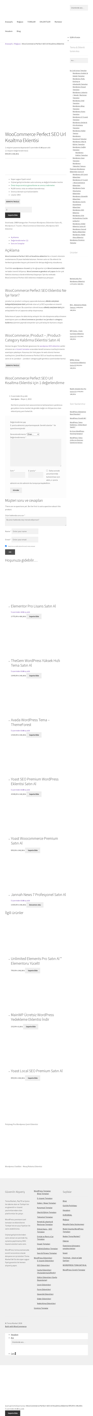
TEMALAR (31, 22)
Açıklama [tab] (15, 237)
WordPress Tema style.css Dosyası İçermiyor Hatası (76, 440)
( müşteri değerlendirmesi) (16, 150)
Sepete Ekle (13, 215)
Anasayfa (9, 22)
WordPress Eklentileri (43, 1258)
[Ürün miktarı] (18, 210)
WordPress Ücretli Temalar (74, 1270)
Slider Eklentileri (44, 1298)
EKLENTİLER (45, 22)
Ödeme (66, 1241)
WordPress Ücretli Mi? (78, 418)
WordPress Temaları (42, 1191)
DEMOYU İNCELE (12, 201)
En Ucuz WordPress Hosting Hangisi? (77, 432)
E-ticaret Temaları (44, 1198)
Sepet (65, 1253)
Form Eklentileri (44, 1289)
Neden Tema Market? (71, 1236)
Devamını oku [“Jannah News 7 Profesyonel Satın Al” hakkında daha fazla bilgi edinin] (35, 905)
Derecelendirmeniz (18, 434)
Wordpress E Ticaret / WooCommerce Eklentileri (25, 225)
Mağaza (20, 22)
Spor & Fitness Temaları (47, 1253)
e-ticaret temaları (22, 349)
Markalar (58, 22)
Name (8, 531)
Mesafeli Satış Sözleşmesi (73, 1224)
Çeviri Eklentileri (44, 1284)
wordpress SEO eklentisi (50, 346)
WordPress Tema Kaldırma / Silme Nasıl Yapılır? (78, 424)
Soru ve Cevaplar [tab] (17, 243)
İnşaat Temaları (43, 1244)
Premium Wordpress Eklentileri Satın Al (45, 222)
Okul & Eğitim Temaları (46, 1212)
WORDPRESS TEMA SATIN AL (75, 1265)
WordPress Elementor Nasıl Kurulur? (78, 413)
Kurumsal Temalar (44, 1207)
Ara (12, 1338)
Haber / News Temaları (46, 1203)
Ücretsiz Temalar (41, 1308)
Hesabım (8, 31)
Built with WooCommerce (16, 1326)
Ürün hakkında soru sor (15, 515)
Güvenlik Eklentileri (45, 1294)
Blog (19, 31)
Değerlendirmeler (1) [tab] (19, 240)
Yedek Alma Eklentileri (46, 1303)
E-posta (32, 470)
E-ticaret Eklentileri (45, 1260)
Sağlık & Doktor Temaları (47, 1248)
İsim (12, 470)
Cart (13, 1353)
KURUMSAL (67, 1215)
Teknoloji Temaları (45, 1217)
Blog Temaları (43, 1193)
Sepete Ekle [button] (34, 616)
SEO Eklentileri (43, 1265)
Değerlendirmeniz (18, 437)
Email (8, 539)
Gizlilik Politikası (70, 1205)
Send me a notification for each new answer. (21, 546)
